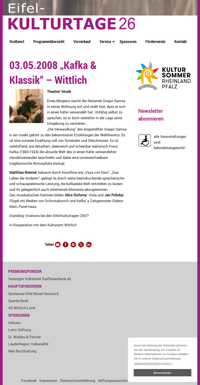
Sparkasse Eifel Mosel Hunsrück (33, 293)
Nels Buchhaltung (22, 351)
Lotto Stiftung (19, 329)
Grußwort (17, 41)
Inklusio (14, 322)
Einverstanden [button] (163, 372)
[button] (58, 244)
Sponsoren (128, 41)
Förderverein (155, 41)
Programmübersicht (49, 41)
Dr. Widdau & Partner (24, 336)
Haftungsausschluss (114, 380)
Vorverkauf (82, 41)
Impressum (48, 380)
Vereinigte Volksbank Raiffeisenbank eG (39, 278)
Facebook (29, 380)
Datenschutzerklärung (77, 380)
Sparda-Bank (18, 300)
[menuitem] (18, 42)
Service (105, 41)
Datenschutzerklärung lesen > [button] (153, 363)
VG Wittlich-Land (21, 307)
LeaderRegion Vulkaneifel (28, 344)
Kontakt (180, 41)
